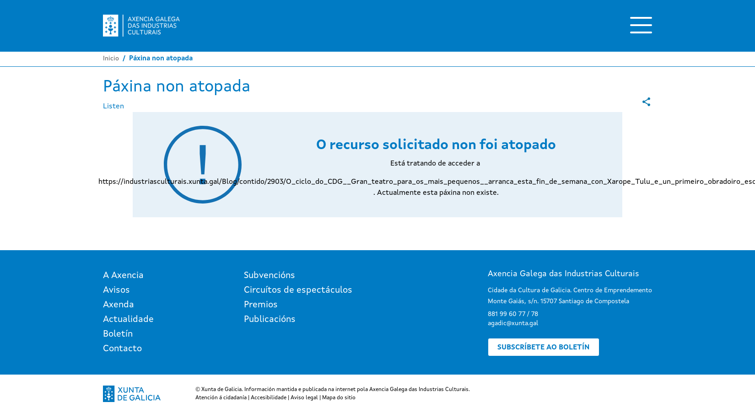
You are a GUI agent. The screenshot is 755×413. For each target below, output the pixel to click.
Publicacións (270, 319)
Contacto (122, 349)
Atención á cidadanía (221, 398)
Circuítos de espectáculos (298, 290)
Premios (261, 305)
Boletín (118, 334)
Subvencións (269, 275)
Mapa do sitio (339, 398)
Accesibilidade (268, 398)
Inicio (111, 58)
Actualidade (128, 319)
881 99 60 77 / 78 (513, 314)
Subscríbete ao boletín (543, 347)
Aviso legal (304, 398)
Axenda (118, 305)
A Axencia (123, 275)
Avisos (116, 290)
